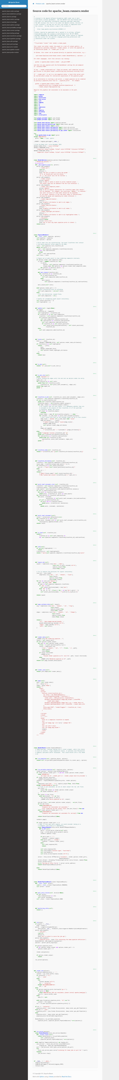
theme (51, 1076)
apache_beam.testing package (10, 33)
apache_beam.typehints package (11, 38)
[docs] (94, 158)
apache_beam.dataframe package (11, 14)
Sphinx (42, 1076)
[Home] (33, 3)
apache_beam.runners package (11, 30)
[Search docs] (14, 6)
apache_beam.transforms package (11, 36)
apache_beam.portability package (11, 27)
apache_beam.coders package (10, 11)
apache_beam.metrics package (10, 19)
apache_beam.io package (9, 16)
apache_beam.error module (10, 47)
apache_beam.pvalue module (10, 52)
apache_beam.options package (11, 25)
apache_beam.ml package (9, 22)
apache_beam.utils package (10, 41)
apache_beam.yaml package (10, 44)
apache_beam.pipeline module (10, 49)
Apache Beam (14, 2)
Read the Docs (66, 1076)
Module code (40, 3)
